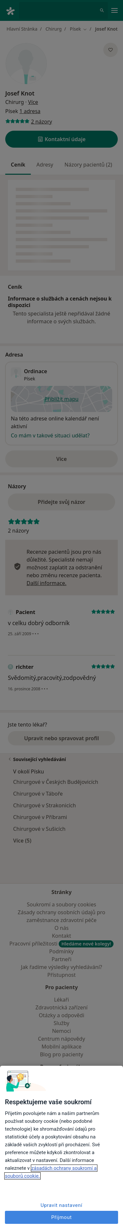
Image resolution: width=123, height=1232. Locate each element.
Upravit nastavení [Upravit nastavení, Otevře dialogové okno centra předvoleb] (62, 1205)
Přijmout (61, 1217)
